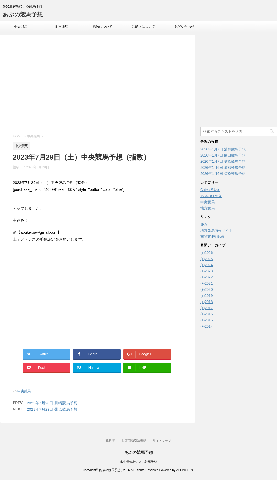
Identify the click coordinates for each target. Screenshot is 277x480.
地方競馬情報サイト (216, 230)
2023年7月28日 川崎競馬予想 (52, 403)
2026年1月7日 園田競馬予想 (223, 155)
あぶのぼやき (211, 196)
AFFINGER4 (184, 470)
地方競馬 (61, 26)
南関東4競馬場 (212, 237)
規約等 (110, 440)
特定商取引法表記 (134, 440)
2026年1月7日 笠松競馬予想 (223, 161)
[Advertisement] (97, 85)
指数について (103, 26)
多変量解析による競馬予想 (138, 462)
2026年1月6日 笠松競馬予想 (223, 174)
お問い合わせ (184, 26)
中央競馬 (20, 26)
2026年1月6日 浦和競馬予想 (223, 167)
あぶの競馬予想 (23, 14)
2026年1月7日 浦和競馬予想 (223, 149)
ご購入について (143, 26)
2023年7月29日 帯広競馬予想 (52, 409)
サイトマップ (162, 440)
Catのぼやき (210, 190)
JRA (203, 224)
